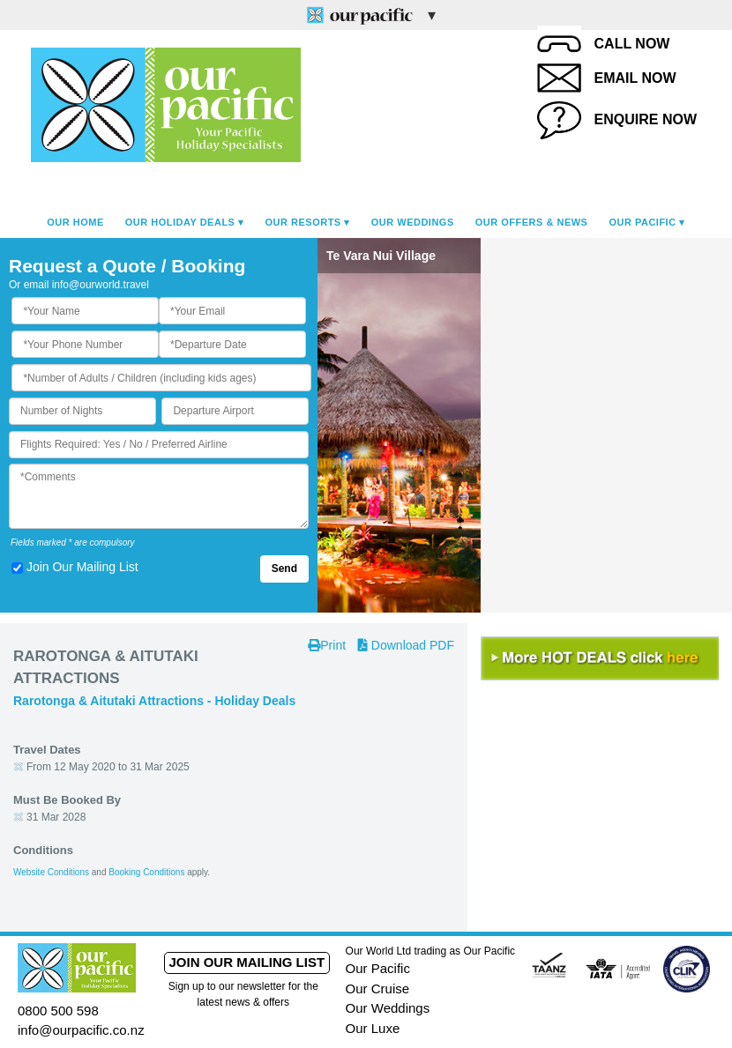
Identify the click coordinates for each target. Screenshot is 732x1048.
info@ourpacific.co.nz (81, 1029)
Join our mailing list (246, 962)
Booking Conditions (146, 872)
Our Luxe (373, 1028)
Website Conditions (51, 872)
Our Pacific (642, 222)
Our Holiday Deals (180, 222)
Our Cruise (378, 988)
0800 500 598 (58, 1010)
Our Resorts (303, 222)
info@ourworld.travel (100, 285)
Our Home (75, 222)
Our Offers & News (531, 222)
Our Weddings (412, 222)
